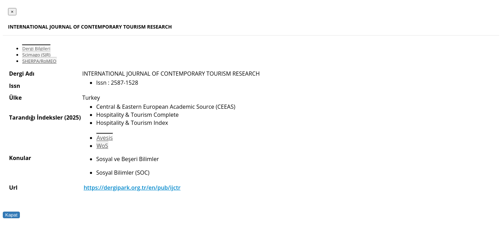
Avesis (105, 138)
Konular (20, 158)
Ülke (15, 97)
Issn (14, 86)
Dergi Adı (22, 73)
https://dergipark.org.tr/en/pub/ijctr (132, 187)
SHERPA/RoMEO (39, 61)
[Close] (12, 11)
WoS (102, 146)
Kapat (11, 215)
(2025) (72, 117)
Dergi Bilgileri (36, 48)
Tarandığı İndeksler (36, 117)
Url (13, 187)
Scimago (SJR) (36, 55)
